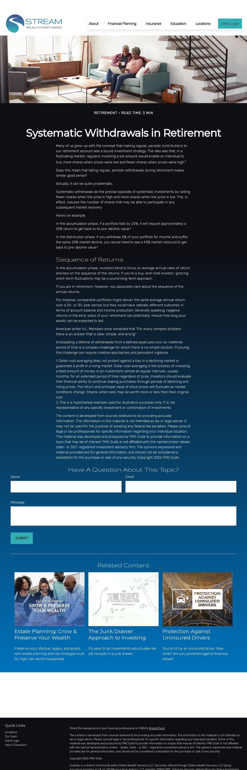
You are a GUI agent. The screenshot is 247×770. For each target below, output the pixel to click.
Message (18, 491)
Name (15, 465)
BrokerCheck (157, 716)
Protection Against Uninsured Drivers (186, 622)
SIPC (168, 758)
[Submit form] (22, 526)
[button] (93, 12)
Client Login (12, 729)
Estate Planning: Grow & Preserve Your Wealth (45, 622)
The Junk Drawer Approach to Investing (117, 622)
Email (129, 465)
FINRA (160, 758)
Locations (11, 720)
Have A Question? (16, 733)
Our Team (11, 725)
